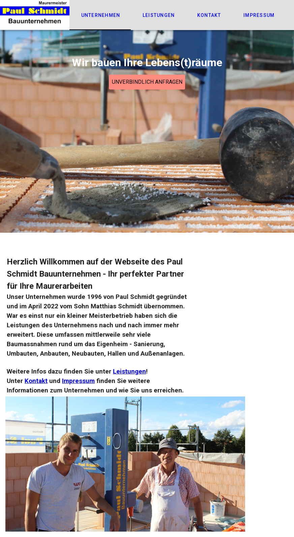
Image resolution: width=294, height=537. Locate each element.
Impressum (78, 381)
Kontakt (36, 381)
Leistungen (129, 371)
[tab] (100, 15)
